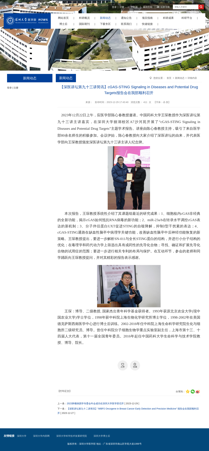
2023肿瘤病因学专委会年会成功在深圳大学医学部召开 (95, 403)
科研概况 (84, 17)
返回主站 (147, 7)
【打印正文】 (64, 391)
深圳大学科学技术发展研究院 (71, 436)
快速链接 (147, 24)
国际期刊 (84, 24)
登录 (114, 7)
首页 (169, 78)
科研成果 (168, 17)
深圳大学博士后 (102, 436)
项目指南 (147, 17)
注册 (121, 7)
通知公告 (126, 17)
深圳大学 (21, 436)
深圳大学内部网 (41, 436)
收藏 (135, 367)
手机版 (134, 7)
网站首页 (63, 17)
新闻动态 (105, 17)
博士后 (63, 24)
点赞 (123, 367)
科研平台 (186, 17)
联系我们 (126, 24)
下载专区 (105, 24)
